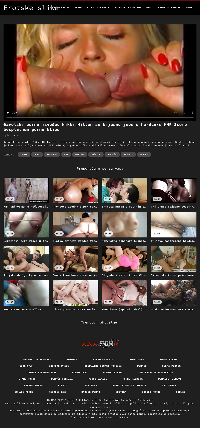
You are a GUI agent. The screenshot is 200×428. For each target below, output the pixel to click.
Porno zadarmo (113, 372)
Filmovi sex (57, 391)
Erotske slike (84, 417)
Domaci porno (24, 391)
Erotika (120, 391)
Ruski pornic (171, 365)
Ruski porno (168, 359)
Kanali (189, 7)
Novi (148, 7)
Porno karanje (103, 359)
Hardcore (52, 154)
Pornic (142, 365)
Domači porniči (62, 378)
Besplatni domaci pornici (103, 365)
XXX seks (91, 385)
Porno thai (80, 372)
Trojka (144, 154)
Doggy (24, 154)
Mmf (66, 154)
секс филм (26, 365)
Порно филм (136, 359)
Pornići (72, 359)
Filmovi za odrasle (37, 359)
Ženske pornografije (42, 372)
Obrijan (79, 154)
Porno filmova (133, 378)
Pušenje (128, 154)
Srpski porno (151, 391)
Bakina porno (33, 385)
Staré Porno (27, 378)
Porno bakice (97, 378)
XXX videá (169, 385)
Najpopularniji (59, 7)
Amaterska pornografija (156, 372)
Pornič (180, 391)
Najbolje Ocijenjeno (127, 7)
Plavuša (112, 154)
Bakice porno (90, 391)
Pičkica (95, 154)
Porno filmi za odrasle (129, 385)
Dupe (37, 154)
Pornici (63, 385)
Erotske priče (59, 365)
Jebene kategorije (168, 7)
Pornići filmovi (169, 378)
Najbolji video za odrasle (92, 7)
